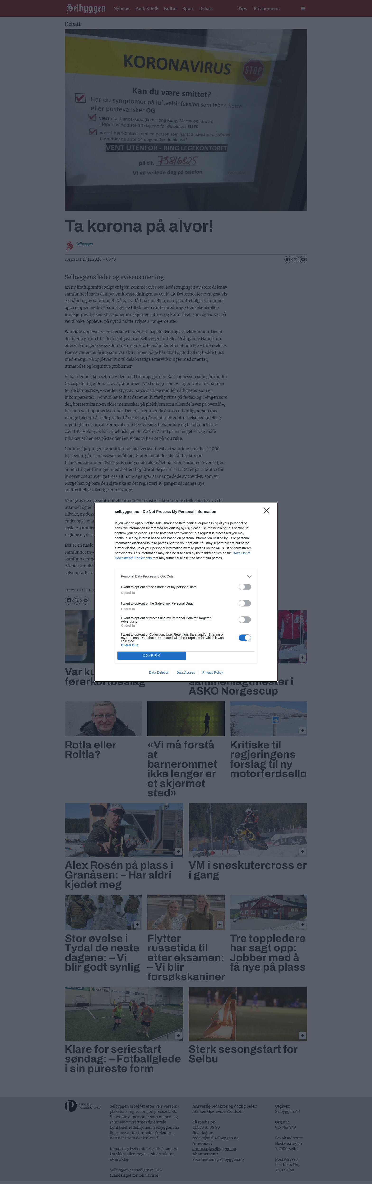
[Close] (268, 512)
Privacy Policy (212, 672)
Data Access (186, 672)
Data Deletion (159, 672)
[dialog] (186, 592)
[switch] (245, 587)
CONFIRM (152, 655)
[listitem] (186, 576)
